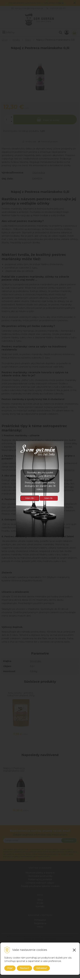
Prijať (10, 968)
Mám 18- (48, 498)
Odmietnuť (41, 968)
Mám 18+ (29, 498)
